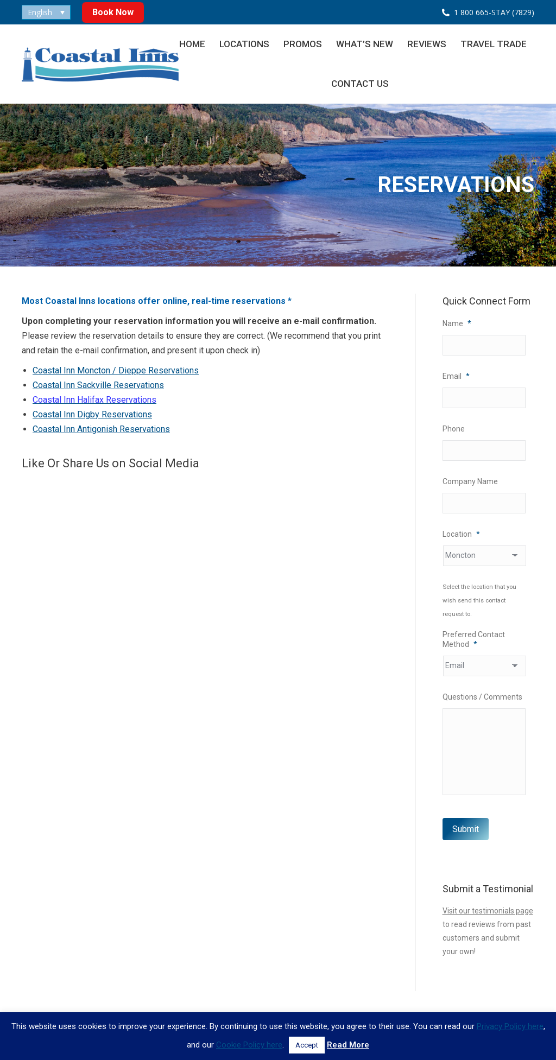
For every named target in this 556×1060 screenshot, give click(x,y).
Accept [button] (306, 1045)
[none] (46, 12)
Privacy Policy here (510, 1026)
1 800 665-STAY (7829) (494, 12)
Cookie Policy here (249, 1045)
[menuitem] (46, 12)
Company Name (470, 481)
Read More (348, 1045)
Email (456, 376)
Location (461, 534)
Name (457, 323)
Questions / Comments (482, 697)
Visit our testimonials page (488, 910)
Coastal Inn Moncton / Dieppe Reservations (116, 370)
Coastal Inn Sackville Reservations (98, 385)
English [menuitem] (40, 12)
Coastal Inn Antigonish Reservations (101, 429)
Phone (454, 428)
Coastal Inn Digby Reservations (92, 414)
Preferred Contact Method (474, 639)
